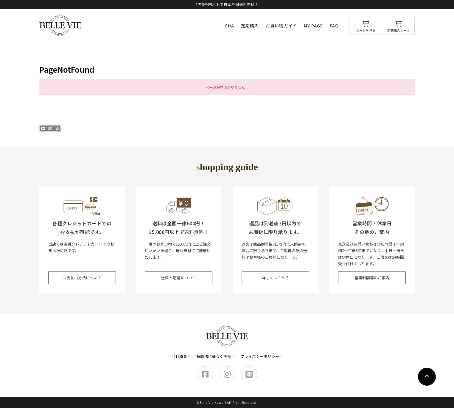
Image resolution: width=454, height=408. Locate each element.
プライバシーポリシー (259, 356)
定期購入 (250, 26)
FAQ (334, 26)
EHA (229, 26)
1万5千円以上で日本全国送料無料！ (227, 4)
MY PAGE (313, 26)
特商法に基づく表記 (213, 356)
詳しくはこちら (275, 277)
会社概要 (179, 356)
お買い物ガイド (281, 26)
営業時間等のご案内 (372, 277)
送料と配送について (178, 277)
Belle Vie (60, 25)
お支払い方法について (82, 277)
